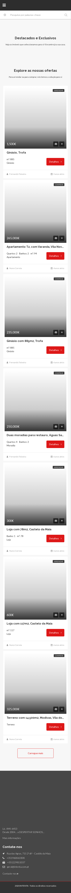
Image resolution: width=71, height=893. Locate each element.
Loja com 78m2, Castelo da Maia (29, 529)
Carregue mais (35, 753)
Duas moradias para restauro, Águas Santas (35, 435)
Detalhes (55, 161)
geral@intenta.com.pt (18, 866)
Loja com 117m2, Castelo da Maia (29, 623)
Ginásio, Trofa (16, 152)
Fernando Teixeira (17, 174)
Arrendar (58, 90)
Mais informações (12, 838)
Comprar (59, 185)
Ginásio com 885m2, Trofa (25, 341)
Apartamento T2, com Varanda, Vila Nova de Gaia (35, 246)
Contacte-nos (10, 873)
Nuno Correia (15, 268)
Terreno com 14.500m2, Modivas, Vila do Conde (35, 717)
